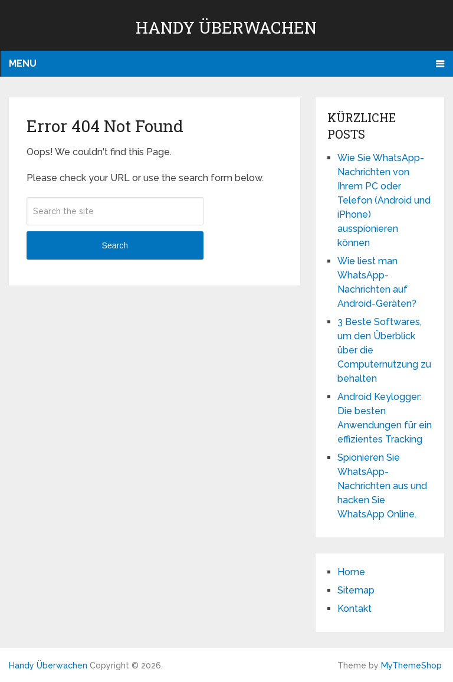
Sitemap (356, 590)
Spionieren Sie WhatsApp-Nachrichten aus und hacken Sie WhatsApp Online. (382, 486)
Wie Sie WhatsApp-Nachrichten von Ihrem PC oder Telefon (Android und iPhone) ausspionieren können (384, 200)
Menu (23, 63)
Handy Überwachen (226, 27)
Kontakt (354, 608)
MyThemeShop (411, 665)
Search (115, 245)
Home (351, 572)
